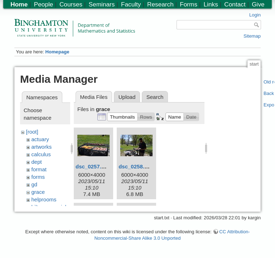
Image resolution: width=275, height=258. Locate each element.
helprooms (44, 199)
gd (35, 184)
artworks (42, 147)
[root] (32, 132)
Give (258, 4)
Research (160, 4)
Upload (127, 97)
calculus (41, 154)
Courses (70, 4)
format (39, 169)
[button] (122, 117)
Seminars (102, 4)
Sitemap (252, 36)
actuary (40, 139)
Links (211, 4)
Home (19, 4)
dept (37, 162)
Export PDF (269, 105)
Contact (234, 4)
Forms (188, 4)
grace (38, 192)
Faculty (131, 4)
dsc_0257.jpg (92, 166)
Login (255, 15)
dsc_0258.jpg (135, 166)
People (43, 4)
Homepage (57, 51)
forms (38, 177)
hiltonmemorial (49, 207)
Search (155, 97)
